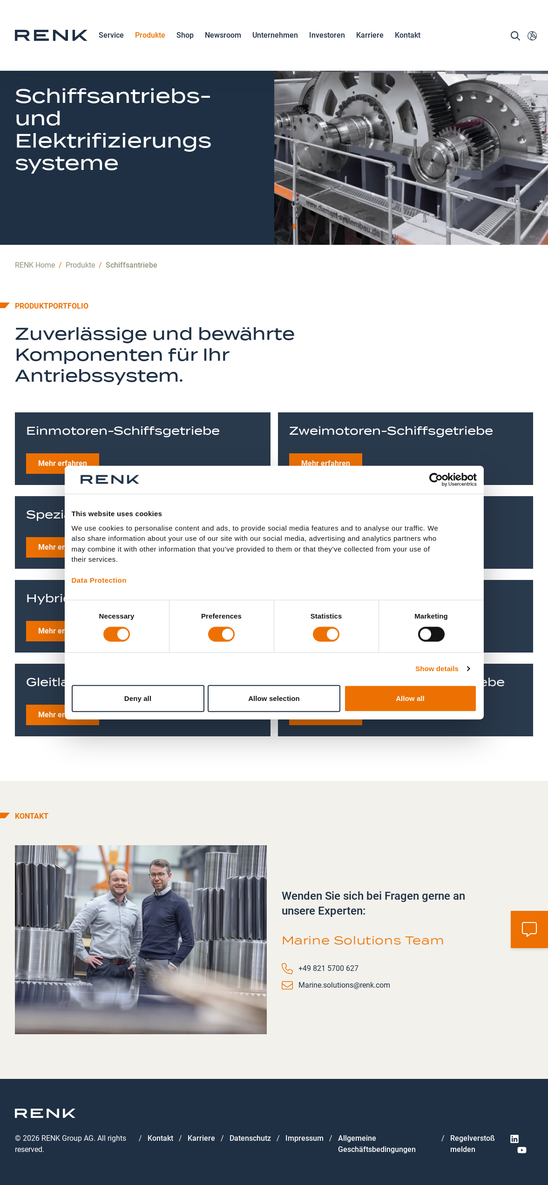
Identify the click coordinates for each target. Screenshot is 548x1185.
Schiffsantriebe (131, 265)
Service (111, 36)
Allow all (410, 698)
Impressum (304, 1138)
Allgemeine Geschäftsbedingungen (377, 1144)
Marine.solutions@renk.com (344, 985)
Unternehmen (275, 36)
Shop (185, 35)
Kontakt (407, 35)
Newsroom (223, 36)
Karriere (370, 36)
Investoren (327, 35)
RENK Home (35, 265)
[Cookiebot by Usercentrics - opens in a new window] (436, 480)
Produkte (150, 36)
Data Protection (99, 580)
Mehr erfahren (62, 463)
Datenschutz (250, 1138)
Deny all (137, 698)
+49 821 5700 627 (328, 968)
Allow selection (274, 698)
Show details (437, 669)
